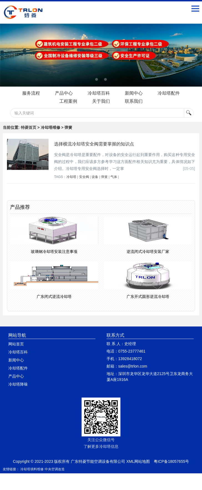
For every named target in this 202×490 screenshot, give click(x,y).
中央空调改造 (55, 469)
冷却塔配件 (169, 93)
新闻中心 (134, 93)
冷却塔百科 (99, 93)
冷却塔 (71, 177)
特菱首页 (28, 127)
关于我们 (101, 101)
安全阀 (84, 177)
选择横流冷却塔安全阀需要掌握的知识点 (94, 144)
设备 (95, 177)
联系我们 (134, 101)
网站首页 (16, 344)
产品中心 (64, 93)
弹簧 (104, 177)
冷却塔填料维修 (32, 469)
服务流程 (31, 93)
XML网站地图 (138, 461)
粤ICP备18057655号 (171, 461)
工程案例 (68, 101)
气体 (113, 177)
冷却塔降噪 (18, 384)
